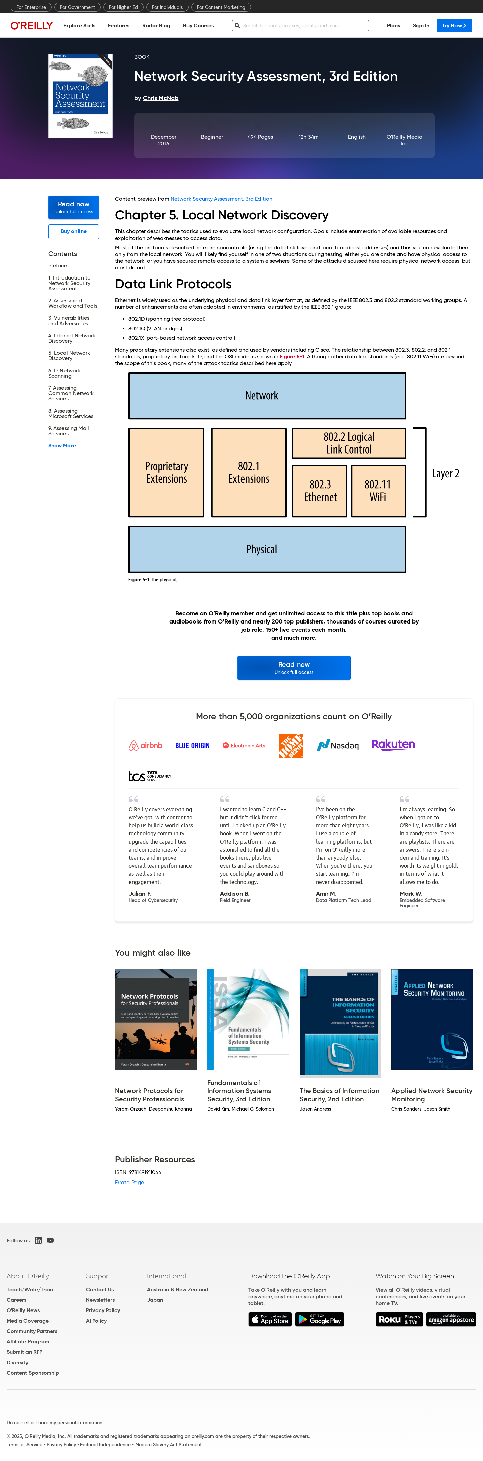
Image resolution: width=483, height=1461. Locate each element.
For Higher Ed (123, 7)
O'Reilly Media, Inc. (405, 140)
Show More (62, 445)
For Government (77, 7)
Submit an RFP (24, 1352)
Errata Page (129, 1182)
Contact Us (100, 1289)
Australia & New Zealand (177, 1289)
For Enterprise (31, 7)
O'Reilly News (23, 1310)
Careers (16, 1299)
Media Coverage (28, 1320)
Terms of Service (24, 1445)
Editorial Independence (105, 1445)
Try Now (454, 25)
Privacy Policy (103, 1310)
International (166, 1276)
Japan (155, 1299)
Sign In (421, 25)
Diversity (17, 1362)
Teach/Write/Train (30, 1289)
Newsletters (100, 1299)
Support (98, 1276)
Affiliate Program (28, 1341)
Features (118, 25)
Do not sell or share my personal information (54, 1423)
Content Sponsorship (33, 1372)
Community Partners (32, 1331)
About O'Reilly (28, 1276)
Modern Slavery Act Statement (168, 1445)
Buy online (74, 231)
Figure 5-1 (292, 356)
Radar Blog (156, 25)
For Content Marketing (221, 7)
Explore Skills (79, 25)
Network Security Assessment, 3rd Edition (221, 199)
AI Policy (96, 1320)
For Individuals (167, 7)
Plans (393, 25)
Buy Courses (198, 25)
